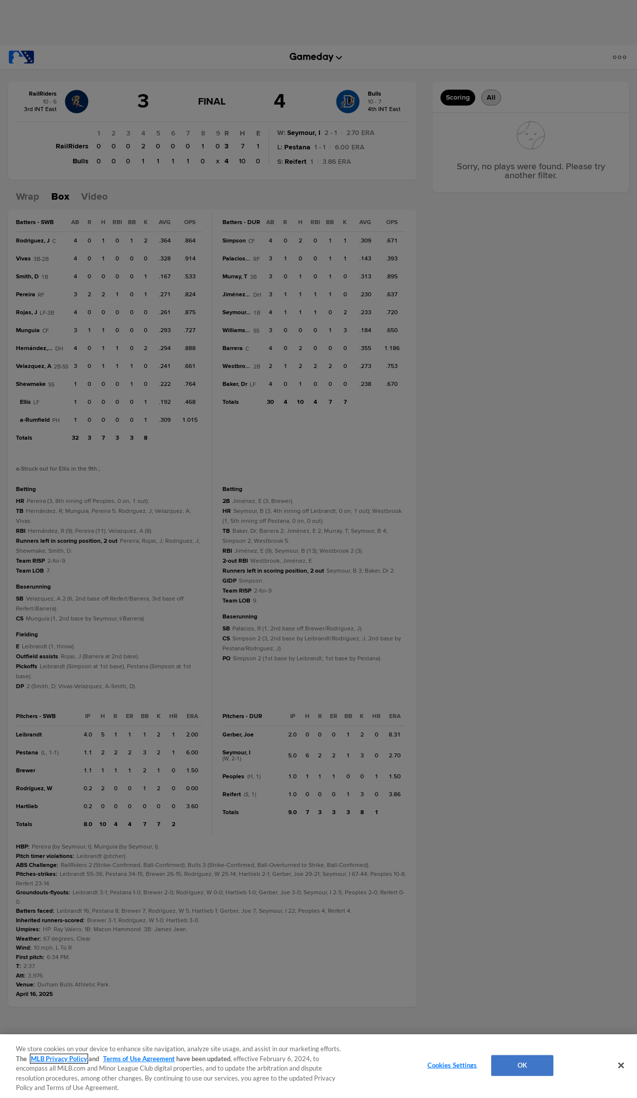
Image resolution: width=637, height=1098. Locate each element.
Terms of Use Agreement (139, 1059)
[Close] (621, 1066)
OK (522, 1065)
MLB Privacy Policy (59, 1059)
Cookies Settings (452, 1065)
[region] (318, 1066)
